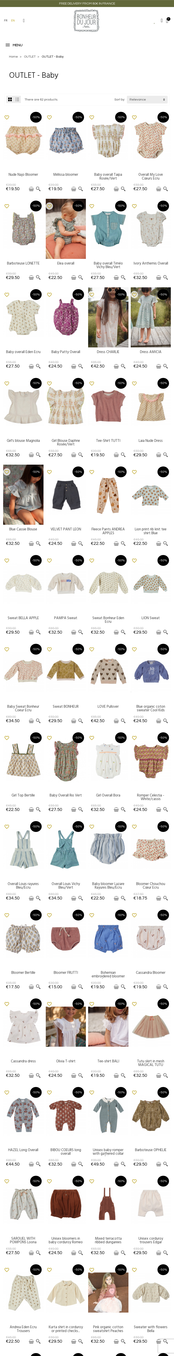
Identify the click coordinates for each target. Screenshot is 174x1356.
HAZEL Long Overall (23, 1150)
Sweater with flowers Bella (150, 1329)
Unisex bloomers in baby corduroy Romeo (66, 1240)
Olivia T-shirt (65, 1061)
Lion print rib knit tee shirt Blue (151, 531)
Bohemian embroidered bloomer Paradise (108, 976)
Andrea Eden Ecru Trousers (23, 1329)
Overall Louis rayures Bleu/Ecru (23, 885)
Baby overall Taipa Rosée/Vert (108, 176)
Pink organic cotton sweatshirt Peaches (108, 1329)
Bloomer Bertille (23, 973)
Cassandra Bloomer (150, 973)
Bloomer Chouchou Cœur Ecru (150, 885)
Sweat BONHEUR (66, 707)
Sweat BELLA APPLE (23, 618)
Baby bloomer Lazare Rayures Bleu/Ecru (108, 885)
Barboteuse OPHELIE (151, 1150)
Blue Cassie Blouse (23, 529)
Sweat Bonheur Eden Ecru (108, 620)
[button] (24, 20)
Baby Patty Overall (65, 352)
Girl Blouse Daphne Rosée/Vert (66, 442)
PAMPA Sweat (65, 618)
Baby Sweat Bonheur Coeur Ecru (23, 708)
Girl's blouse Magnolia (23, 441)
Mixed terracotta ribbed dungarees (108, 1240)
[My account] (162, 20)
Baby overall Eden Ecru (23, 352)
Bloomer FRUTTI (66, 973)
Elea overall (65, 263)
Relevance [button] (138, 99)
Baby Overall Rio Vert (66, 795)
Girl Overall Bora (108, 795)
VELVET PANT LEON (66, 529)
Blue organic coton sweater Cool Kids (150, 708)
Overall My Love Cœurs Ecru (150, 176)
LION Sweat (151, 618)
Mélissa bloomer (65, 175)
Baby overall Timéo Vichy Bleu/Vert (108, 265)
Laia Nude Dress (151, 441)
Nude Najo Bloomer (23, 175)
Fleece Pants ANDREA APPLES (108, 531)
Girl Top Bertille (23, 795)
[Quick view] (38, 189)
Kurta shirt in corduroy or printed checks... (66, 1329)
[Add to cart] (31, 189)
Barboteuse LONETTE (23, 263)
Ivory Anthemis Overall (150, 263)
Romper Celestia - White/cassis (150, 797)
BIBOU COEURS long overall (66, 1152)
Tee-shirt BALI (108, 1061)
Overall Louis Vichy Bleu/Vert (66, 885)
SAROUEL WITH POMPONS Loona (23, 1240)
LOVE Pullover (108, 707)
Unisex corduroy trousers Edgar (150, 1240)
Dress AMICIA (151, 352)
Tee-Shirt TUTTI (108, 441)
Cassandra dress (23, 1061)
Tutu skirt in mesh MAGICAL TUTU (150, 1063)
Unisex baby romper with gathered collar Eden (108, 1153)
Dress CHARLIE (108, 352)
